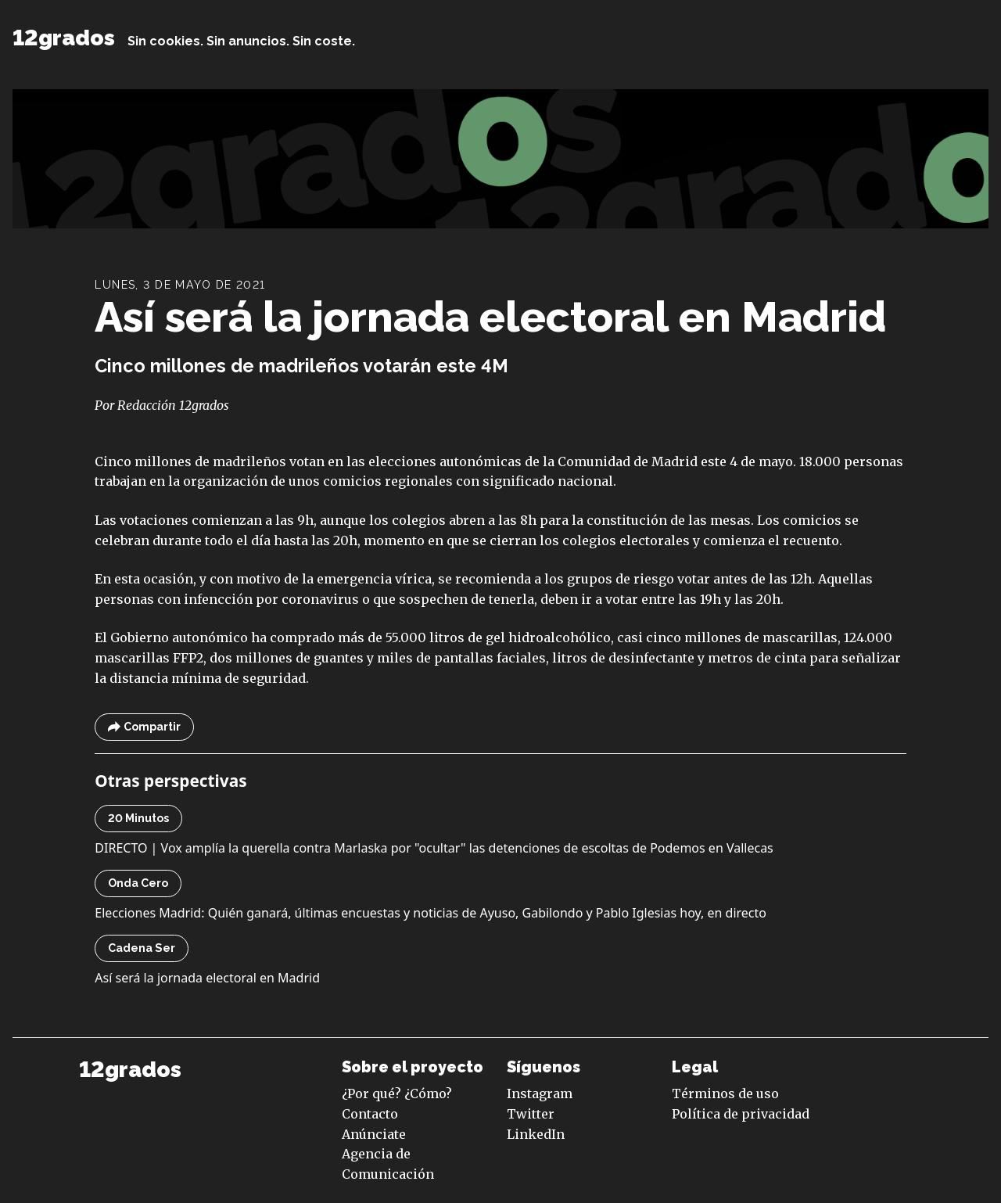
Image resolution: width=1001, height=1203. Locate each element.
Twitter (530, 1114)
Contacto (370, 1114)
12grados (64, 38)
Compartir (144, 727)
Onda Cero (138, 883)
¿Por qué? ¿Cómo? (397, 1093)
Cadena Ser (141, 948)
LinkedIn (536, 1134)
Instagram (539, 1093)
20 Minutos (138, 818)
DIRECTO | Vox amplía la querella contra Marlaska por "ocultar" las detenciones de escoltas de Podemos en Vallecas (434, 847)
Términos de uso (725, 1093)
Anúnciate (374, 1134)
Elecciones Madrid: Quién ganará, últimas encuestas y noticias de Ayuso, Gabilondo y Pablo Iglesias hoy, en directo (430, 912)
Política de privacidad (740, 1114)
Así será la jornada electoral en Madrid (490, 317)
